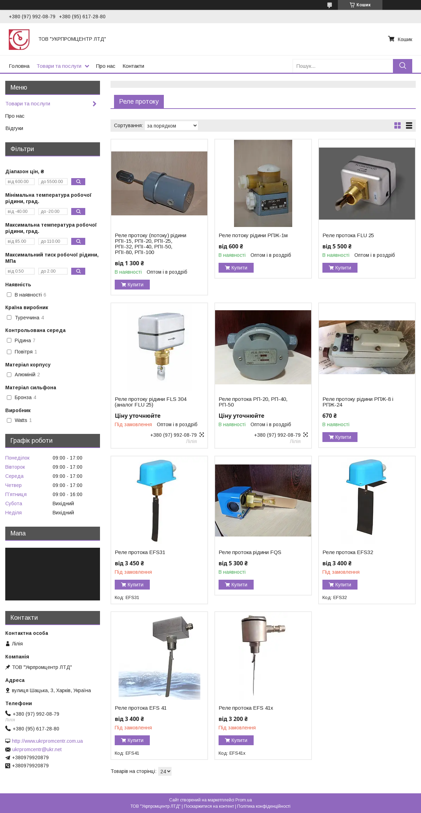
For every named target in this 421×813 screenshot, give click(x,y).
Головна (19, 66)
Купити (135, 284)
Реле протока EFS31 (140, 552)
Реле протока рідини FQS (250, 552)
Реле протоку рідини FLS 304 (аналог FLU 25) (150, 402)
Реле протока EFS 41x (246, 708)
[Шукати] (402, 66)
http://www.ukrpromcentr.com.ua (47, 741)
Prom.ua (243, 800)
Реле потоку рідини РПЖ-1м (253, 235)
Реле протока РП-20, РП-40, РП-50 (253, 402)
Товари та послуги (58, 66)
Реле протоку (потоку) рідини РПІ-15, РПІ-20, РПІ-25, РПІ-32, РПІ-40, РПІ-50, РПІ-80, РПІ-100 (150, 244)
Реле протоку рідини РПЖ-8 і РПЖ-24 (357, 402)
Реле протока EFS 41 (141, 708)
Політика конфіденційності (263, 806)
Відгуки (14, 128)
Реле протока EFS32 (347, 552)
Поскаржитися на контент (209, 806)
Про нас (105, 66)
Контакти (133, 66)
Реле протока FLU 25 (348, 235)
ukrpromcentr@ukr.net (37, 749)
